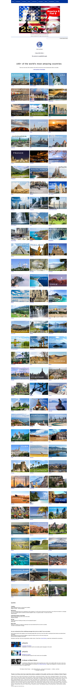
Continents (18, 1)
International (51, 1)
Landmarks (34, 1)
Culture (57, 1)
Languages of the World (26, 645)
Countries (24, 1)
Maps (46, 1)
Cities (29, 1)
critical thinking (44, 638)
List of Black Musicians (41, 664)
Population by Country (26, 654)
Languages (40, 1)
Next (13, 1)
